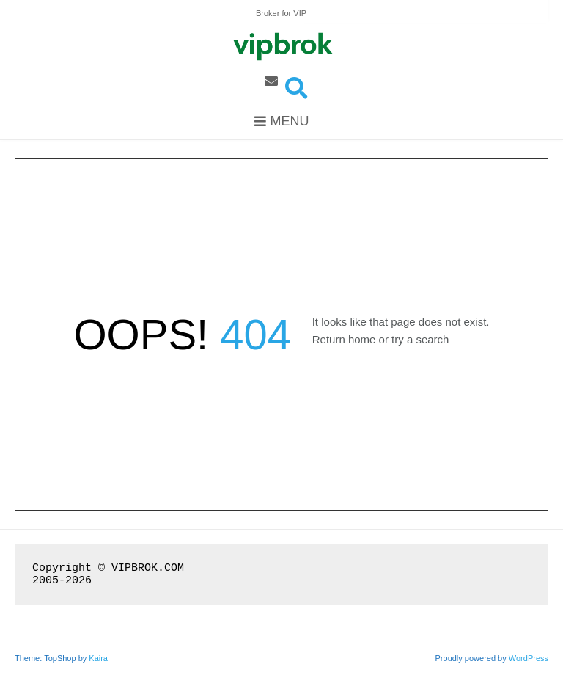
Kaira (98, 658)
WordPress (528, 658)
